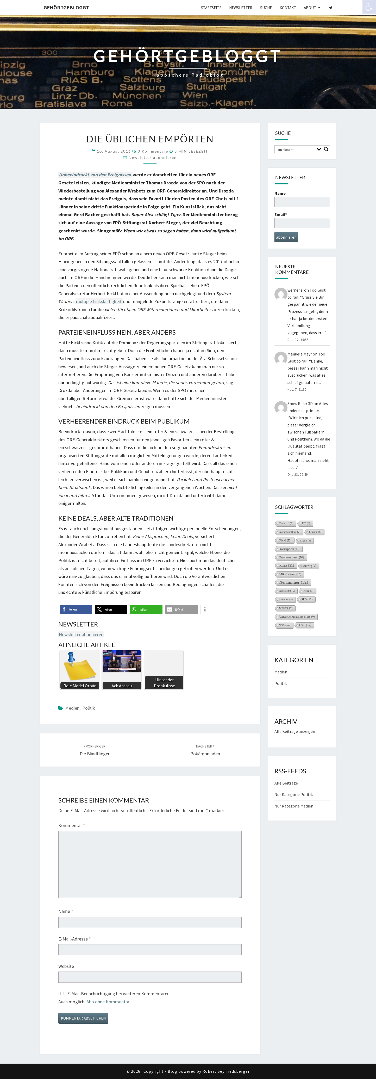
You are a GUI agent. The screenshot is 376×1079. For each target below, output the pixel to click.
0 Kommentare (153, 151)
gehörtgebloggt (66, 7)
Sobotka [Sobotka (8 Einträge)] (286, 599)
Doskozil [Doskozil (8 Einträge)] (286, 523)
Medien (72, 708)
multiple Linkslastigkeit (99, 301)
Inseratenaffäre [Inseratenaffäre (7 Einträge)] (289, 532)
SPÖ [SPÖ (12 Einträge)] (307, 599)
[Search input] (295, 149)
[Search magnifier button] (326, 149)
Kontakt (288, 7)
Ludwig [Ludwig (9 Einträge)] (309, 566)
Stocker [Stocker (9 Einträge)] (286, 608)
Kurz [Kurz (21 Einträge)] (286, 565)
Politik (88, 708)
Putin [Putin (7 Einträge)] (308, 591)
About (310, 7)
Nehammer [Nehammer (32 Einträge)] (293, 582)
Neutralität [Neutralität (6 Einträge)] (287, 591)
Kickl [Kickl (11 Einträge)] (285, 540)
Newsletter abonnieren (153, 157)
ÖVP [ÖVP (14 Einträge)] (305, 625)
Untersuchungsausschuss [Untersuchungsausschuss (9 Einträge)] (297, 616)
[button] (76, 609)
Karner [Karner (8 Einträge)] (315, 532)
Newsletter (240, 7)
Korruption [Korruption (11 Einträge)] (289, 549)
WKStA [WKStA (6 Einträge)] (285, 625)
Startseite (211, 7)
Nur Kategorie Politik (293, 794)
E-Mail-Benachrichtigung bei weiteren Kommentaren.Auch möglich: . (114, 998)
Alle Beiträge (286, 783)
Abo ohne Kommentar (107, 1002)
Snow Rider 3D (300, 403)
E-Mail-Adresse (74, 939)
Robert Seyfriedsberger (226, 1071)
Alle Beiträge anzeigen (294, 731)
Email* (302, 220)
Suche (266, 7)
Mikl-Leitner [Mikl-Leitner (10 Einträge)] (290, 574)
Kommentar (71, 825)
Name (65, 911)
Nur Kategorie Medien (293, 806)
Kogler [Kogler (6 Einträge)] (305, 540)
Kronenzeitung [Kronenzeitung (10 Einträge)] (291, 557)
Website (66, 966)
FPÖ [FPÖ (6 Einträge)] (306, 523)
